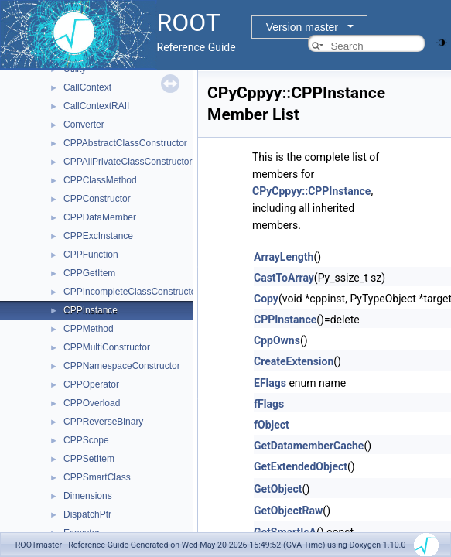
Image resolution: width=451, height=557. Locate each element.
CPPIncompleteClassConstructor (131, 291)
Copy (266, 298)
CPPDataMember (99, 217)
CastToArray (284, 278)
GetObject (278, 489)
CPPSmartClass (97, 477)
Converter (83, 124)
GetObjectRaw (288, 510)
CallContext (87, 87)
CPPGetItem (89, 273)
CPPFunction (90, 254)
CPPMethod (88, 328)
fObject (271, 425)
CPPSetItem (88, 458)
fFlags (269, 404)
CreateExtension (293, 361)
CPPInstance (90, 310)
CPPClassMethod (100, 180)
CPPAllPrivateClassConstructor (128, 161)
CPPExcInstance (98, 236)
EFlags (270, 383)
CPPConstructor (97, 198)
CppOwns (277, 340)
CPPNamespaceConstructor (121, 366)
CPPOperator (91, 384)
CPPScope (86, 440)
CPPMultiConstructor (106, 347)
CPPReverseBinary (103, 421)
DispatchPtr (87, 514)
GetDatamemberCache (309, 445)
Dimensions (87, 495)
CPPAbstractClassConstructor (125, 143)
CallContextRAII (96, 106)
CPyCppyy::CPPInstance (311, 191)
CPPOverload (91, 403)
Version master (302, 27)
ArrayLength (283, 257)
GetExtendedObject (300, 466)
